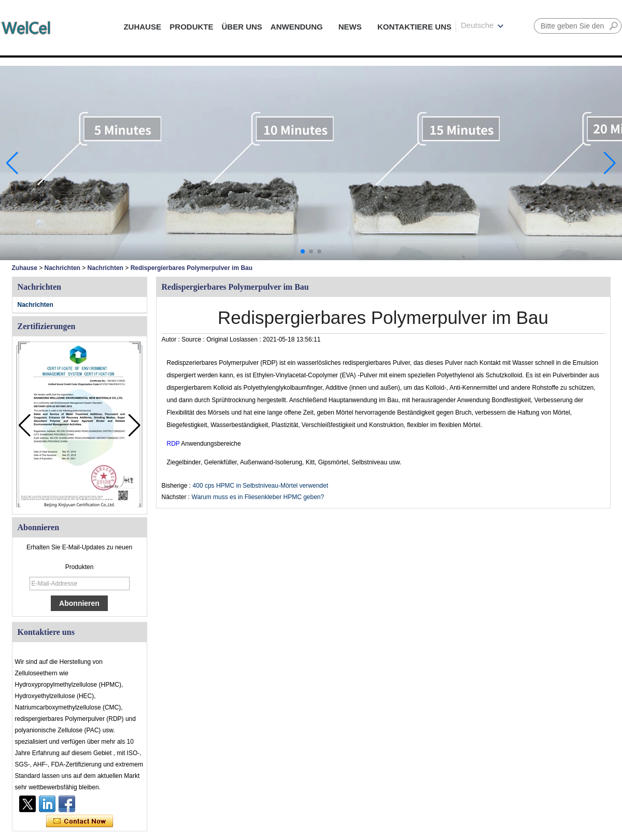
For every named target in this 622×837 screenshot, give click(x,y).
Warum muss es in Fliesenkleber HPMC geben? (258, 497)
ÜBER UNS (241, 26)
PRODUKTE (191, 26)
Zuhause (24, 268)
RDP (174, 443)
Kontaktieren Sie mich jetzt (79, 821)
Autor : (172, 339)
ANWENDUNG (297, 26)
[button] (303, 251)
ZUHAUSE (142, 26)
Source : (193, 339)
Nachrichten (62, 268)
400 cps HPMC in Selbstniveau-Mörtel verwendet (260, 485)
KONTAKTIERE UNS (414, 26)
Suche (613, 26)
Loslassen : (246, 339)
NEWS (350, 26)
